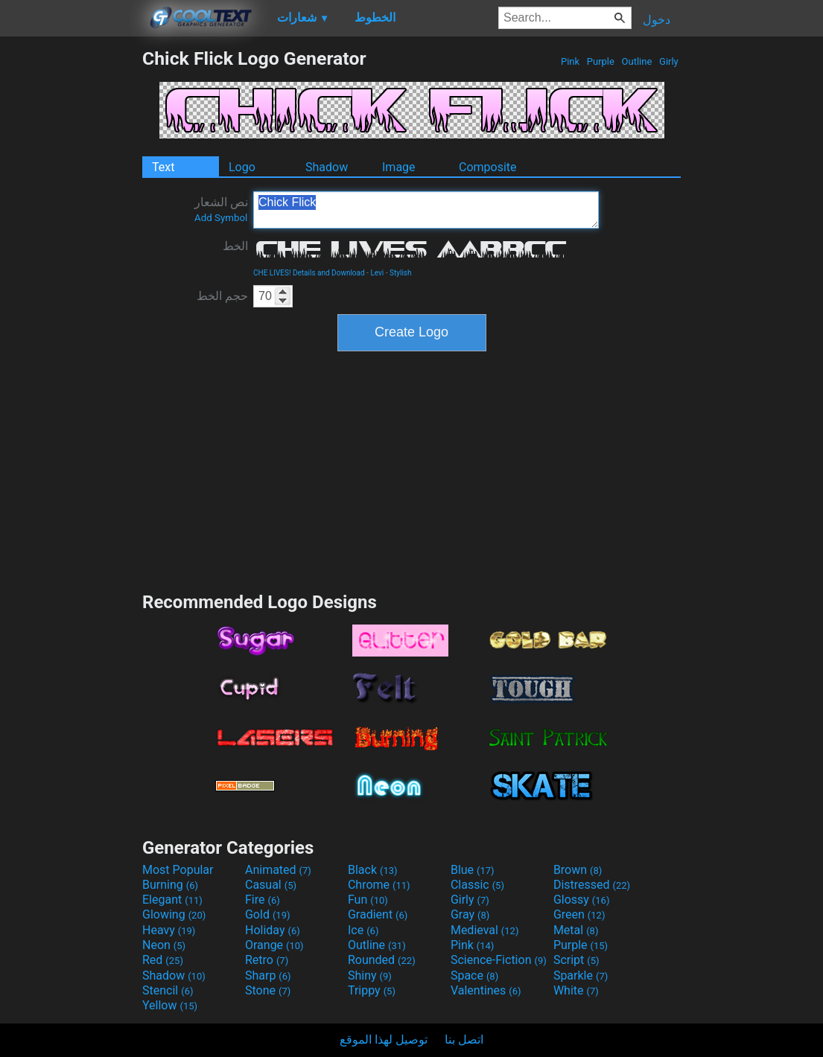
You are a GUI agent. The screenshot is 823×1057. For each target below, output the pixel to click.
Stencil (167, 990)
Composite (488, 167)
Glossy (581, 899)
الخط (235, 246)
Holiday (272, 930)
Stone (267, 990)
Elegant (172, 899)
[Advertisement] (70, 271)
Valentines (486, 990)
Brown (577, 870)
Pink (570, 61)
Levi (377, 273)
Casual (270, 885)
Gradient (377, 914)
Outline (636, 61)
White (576, 990)
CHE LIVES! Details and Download (309, 273)
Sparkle (580, 975)
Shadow (326, 167)
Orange (274, 945)
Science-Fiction (499, 960)
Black (373, 870)
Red (162, 960)
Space (474, 975)
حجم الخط (222, 296)
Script (576, 960)
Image (399, 167)
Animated (278, 870)
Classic (477, 885)
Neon (163, 945)
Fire (262, 899)
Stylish (400, 273)
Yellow (169, 1005)
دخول (656, 20)
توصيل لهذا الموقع (384, 1039)
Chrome (379, 885)
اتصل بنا (464, 1039)
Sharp (268, 975)
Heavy (168, 930)
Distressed (591, 885)
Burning (170, 885)
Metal (576, 930)
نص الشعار (221, 209)
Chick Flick (426, 210)
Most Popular (178, 870)
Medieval (485, 930)
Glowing (174, 914)
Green (579, 914)
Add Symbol (220, 217)
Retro (266, 960)
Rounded (382, 960)
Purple (601, 61)
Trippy (371, 990)
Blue (473, 870)
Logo (242, 167)
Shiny (370, 975)
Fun (368, 899)
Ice (363, 930)
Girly (669, 61)
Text (163, 167)
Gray (470, 914)
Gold (267, 914)
